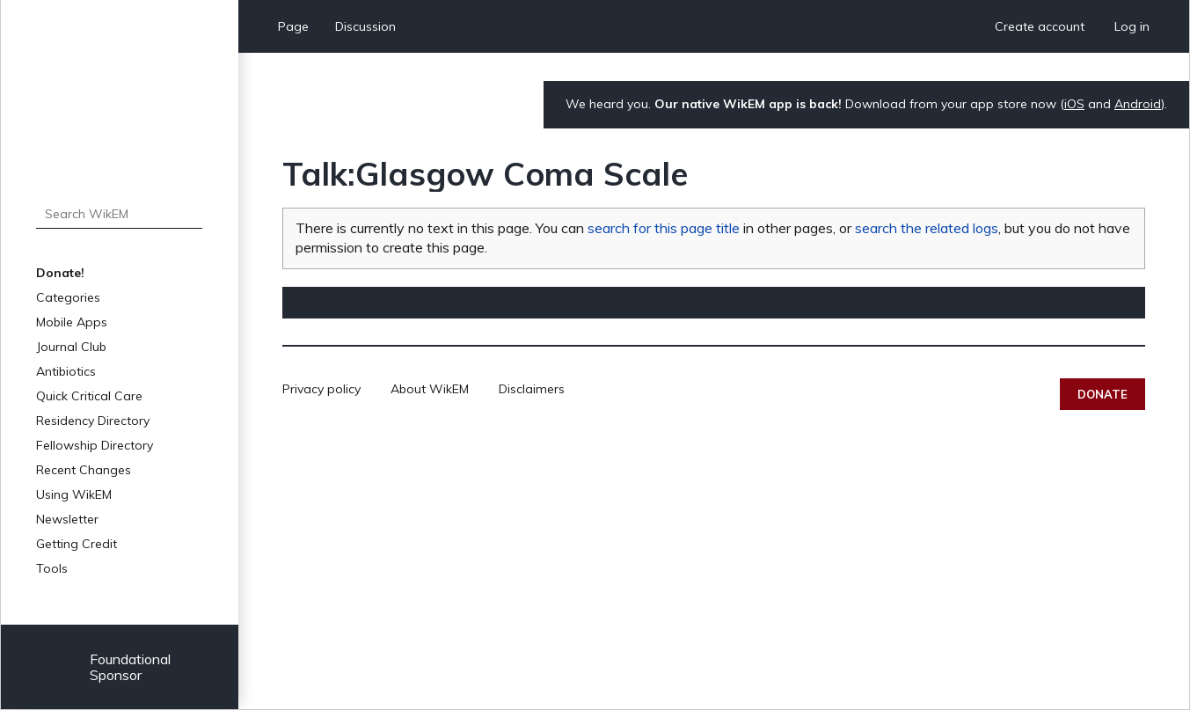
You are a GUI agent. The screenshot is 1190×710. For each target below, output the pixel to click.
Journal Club (71, 347)
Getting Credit (76, 544)
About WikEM (430, 389)
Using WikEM (74, 494)
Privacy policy (321, 389)
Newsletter (67, 519)
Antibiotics (66, 371)
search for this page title (664, 228)
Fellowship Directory (94, 445)
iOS (1074, 104)
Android (1137, 104)
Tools (52, 568)
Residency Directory (93, 420)
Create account (1039, 26)
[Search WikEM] (119, 214)
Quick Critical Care (89, 396)
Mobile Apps (71, 322)
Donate (1102, 394)
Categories (68, 297)
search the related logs (926, 228)
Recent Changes (83, 470)
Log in (1132, 26)
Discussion (365, 26)
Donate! (60, 273)
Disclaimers (532, 389)
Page (293, 26)
